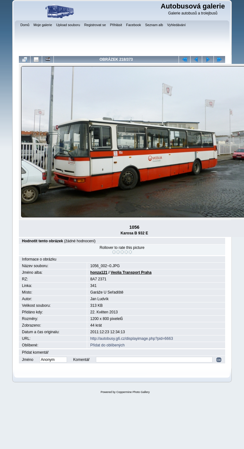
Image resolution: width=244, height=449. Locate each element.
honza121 (99, 272)
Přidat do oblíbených (107, 345)
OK (219, 360)
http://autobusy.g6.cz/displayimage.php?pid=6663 (131, 338)
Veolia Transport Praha (131, 272)
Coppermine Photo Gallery (133, 392)
